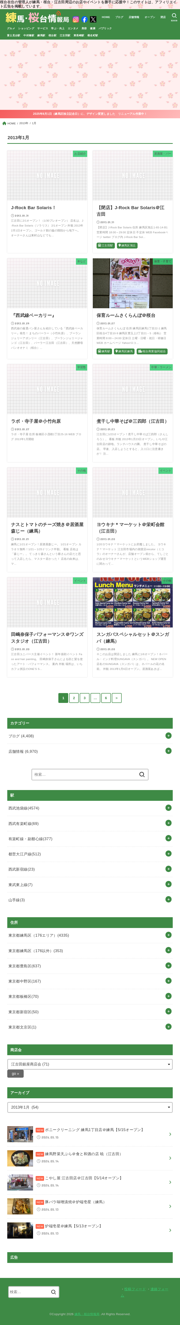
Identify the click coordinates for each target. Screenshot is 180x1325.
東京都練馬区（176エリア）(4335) (38, 935)
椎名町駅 (92, 35)
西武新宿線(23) (21, 869)
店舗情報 (133, 17)
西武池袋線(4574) (23, 808)
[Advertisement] (90, 75)
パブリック (105, 28)
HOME (106, 17)
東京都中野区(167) (24, 981)
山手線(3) (16, 900)
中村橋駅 (28, 35)
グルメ (11, 28)
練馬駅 (41, 35)
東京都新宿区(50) (23, 1012)
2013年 (24, 123)
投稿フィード (135, 1289)
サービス (42, 28)
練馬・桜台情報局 (87, 1314)
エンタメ (73, 28)
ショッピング (26, 28)
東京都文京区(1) (22, 1027)
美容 (84, 28)
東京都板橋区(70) (23, 996)
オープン (149, 17)
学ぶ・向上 (57, 28)
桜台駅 (52, 35)
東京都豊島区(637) (24, 966)
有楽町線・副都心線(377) (30, 839)
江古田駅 (65, 35)
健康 (92, 28)
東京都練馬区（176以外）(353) (35, 951)
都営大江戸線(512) (24, 854)
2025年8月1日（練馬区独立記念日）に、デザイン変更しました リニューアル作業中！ (90, 113)
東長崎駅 (79, 35)
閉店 (163, 17)
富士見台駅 (13, 35)
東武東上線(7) (20, 885)
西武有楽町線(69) (23, 823)
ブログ (119, 17)
